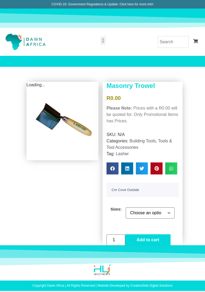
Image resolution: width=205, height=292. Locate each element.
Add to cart (148, 240)
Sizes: (116, 209)
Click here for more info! (136, 4)
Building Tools (142, 141)
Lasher (122, 153)
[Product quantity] (116, 240)
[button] (102, 40)
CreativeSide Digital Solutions (151, 285)
